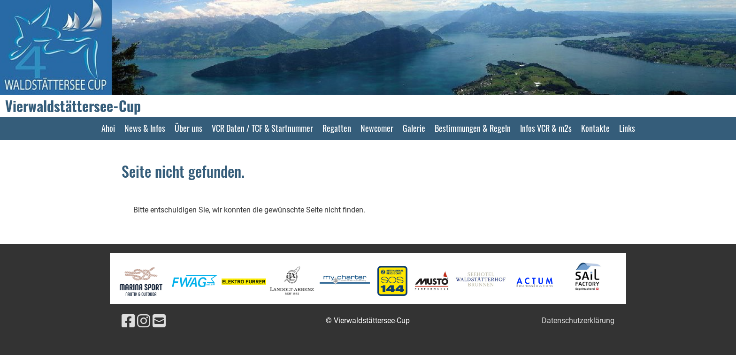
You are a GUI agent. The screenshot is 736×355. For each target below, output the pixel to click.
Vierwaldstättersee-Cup (73, 106)
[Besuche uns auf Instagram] (143, 321)
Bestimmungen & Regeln (473, 128)
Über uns (188, 128)
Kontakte (595, 128)
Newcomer (376, 128)
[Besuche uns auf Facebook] (128, 321)
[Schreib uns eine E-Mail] (159, 321)
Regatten (336, 128)
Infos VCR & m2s (546, 128)
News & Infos (144, 128)
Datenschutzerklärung (578, 320)
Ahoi (108, 128)
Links (627, 128)
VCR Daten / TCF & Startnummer (262, 128)
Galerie (414, 128)
